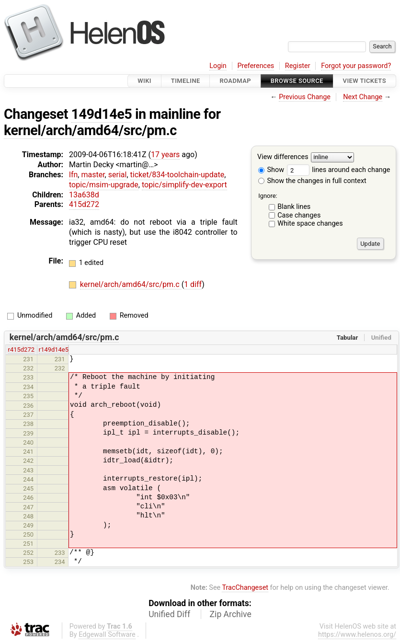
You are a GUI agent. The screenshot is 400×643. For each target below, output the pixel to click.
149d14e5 (101, 114)
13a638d (84, 194)
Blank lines (293, 207)
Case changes (298, 215)
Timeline (185, 80)
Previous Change (305, 97)
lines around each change (338, 170)
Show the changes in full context (312, 181)
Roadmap (235, 80)
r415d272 (21, 349)
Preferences (255, 66)
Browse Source (297, 80)
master (92, 174)
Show (271, 170)
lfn (73, 174)
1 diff (193, 284)
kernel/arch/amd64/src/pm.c (90, 130)
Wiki (144, 80)
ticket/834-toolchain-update (177, 174)
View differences (283, 157)
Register (297, 66)
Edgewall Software (107, 635)
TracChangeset (245, 588)
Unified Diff (169, 614)
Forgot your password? (356, 66)
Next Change (362, 97)
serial (117, 174)
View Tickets (364, 80)
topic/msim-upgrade (103, 184)
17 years (165, 154)
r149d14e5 (54, 349)
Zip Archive (230, 614)
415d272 (84, 204)
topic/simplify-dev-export (184, 184)
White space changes (310, 223)
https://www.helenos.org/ (357, 635)
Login (218, 66)
